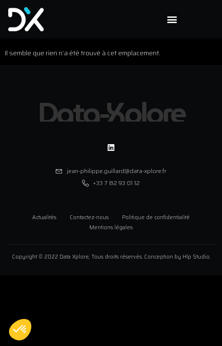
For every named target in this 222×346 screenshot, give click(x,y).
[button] (172, 19)
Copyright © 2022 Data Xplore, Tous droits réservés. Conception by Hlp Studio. (111, 257)
